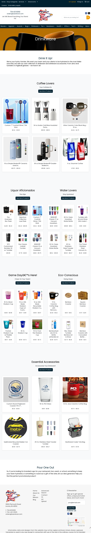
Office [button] (66, 26)
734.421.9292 (15, 12)
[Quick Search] (74, 17)
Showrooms (32, 2)
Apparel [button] (11, 26)
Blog (34, 500)
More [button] (87, 26)
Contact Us (44, 496)
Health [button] (59, 26)
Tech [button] (73, 26)
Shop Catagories (12, 2)
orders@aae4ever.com (15, 14)
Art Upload (43, 500)
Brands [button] (3, 26)
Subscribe (71, 508)
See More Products (45, 91)
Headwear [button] (50, 26)
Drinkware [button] (34, 26)
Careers (4, 5)
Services (21, 2)
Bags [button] (27, 26)
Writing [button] (80, 26)
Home (3, 2)
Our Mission (35, 496)
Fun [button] (42, 26)
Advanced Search (44, 492)
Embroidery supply (14, 5)
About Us (36, 493)
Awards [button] (19, 26)
